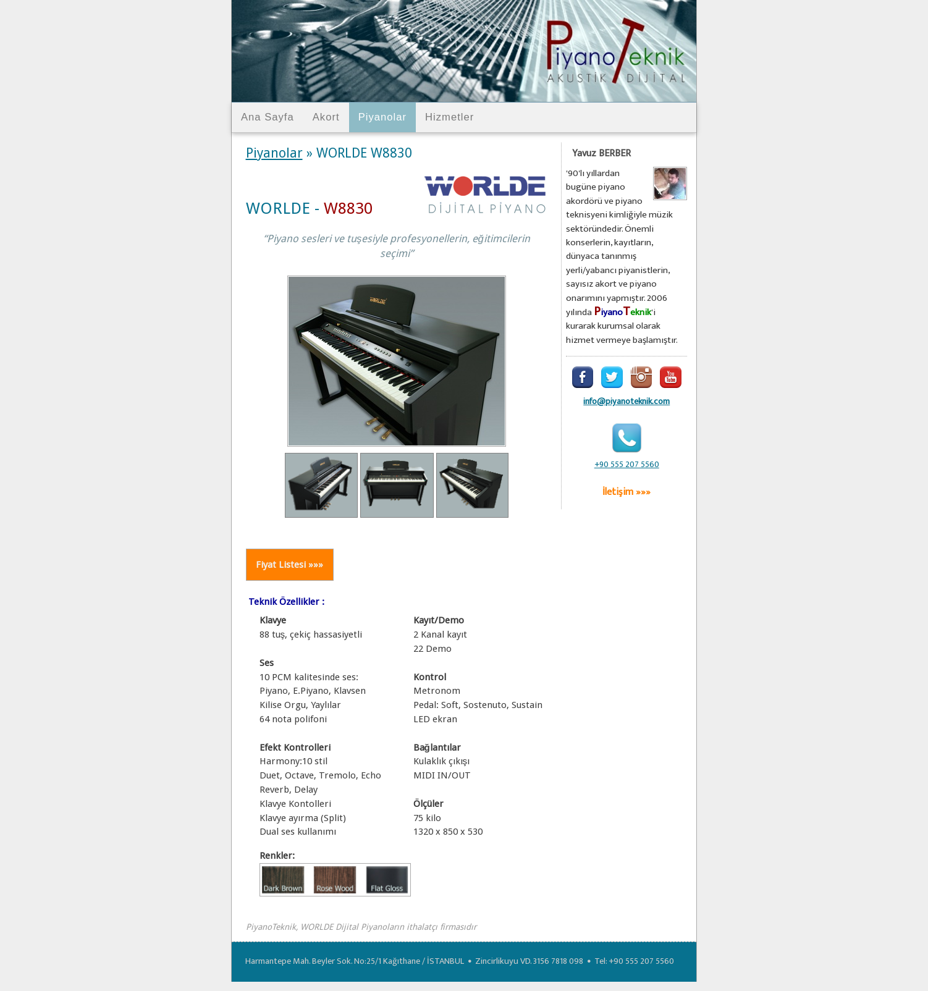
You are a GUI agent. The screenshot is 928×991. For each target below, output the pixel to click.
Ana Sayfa (267, 117)
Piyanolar (382, 117)
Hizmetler (449, 117)
